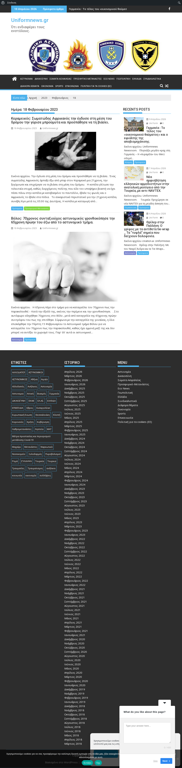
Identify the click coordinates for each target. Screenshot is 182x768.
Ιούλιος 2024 (72, 459)
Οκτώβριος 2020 (74, 647)
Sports (59, 86)
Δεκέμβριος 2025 (74, 388)
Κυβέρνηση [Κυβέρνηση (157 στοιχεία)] (43, 422)
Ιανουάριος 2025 (74, 434)
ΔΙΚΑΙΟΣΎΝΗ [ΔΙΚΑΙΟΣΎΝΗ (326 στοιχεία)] (18, 400)
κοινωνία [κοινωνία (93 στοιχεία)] (17, 475)
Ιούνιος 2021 (72, 614)
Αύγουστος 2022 (74, 555)
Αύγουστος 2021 (74, 605)
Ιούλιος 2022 (72, 559)
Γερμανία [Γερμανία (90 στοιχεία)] (54, 393)
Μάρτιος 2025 (73, 426)
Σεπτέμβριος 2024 (75, 451)
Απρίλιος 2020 (73, 672)
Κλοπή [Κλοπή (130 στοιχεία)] (56, 414)
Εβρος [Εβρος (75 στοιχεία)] (30, 407)
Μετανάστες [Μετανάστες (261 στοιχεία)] (30, 446)
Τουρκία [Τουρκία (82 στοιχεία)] (39, 461)
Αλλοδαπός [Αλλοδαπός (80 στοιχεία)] (18, 386)
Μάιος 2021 (71, 618)
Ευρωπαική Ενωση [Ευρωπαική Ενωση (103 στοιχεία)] (22, 414)
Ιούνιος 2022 (72, 564)
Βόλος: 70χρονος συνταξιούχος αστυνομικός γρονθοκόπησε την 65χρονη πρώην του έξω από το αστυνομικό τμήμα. (63, 220)
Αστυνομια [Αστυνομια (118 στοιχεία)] (17, 393)
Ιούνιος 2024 (72, 463)
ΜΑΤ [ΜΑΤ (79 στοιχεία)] (49, 429)
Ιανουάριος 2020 (74, 685)
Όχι (98, 763)
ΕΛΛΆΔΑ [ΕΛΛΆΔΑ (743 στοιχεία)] (51, 400)
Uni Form (152, 123)
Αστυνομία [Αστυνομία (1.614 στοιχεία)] (46, 386)
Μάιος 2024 (71, 468)
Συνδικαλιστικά (152, 78)
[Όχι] (177, 759)
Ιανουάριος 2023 (74, 534)
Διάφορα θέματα (29, 86)
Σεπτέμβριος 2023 (75, 501)
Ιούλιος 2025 (72, 409)
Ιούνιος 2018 (72, 731)
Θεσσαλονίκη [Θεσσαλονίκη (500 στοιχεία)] (42, 414)
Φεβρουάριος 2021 (76, 631)
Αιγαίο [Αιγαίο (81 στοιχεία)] (44, 379)
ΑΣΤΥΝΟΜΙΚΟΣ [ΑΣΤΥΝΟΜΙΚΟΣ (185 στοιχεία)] (19, 379)
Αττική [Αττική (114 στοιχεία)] (30, 393)
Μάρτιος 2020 (73, 676)
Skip (155, 761)
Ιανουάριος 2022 (74, 585)
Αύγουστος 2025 (74, 405)
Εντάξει (87, 763)
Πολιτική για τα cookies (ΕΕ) (96, 86)
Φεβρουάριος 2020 (76, 681)
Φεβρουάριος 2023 (76, 530)
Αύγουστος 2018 (74, 722)
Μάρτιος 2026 (73, 376)
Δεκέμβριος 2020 (74, 639)
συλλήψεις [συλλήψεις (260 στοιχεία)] (45, 475)
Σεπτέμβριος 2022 (75, 551)
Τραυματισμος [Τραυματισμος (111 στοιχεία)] (35, 468)
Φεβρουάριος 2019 (76, 697)
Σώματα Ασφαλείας (61, 78)
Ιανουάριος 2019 (74, 702)
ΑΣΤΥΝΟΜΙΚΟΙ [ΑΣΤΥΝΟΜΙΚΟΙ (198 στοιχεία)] (36, 372)
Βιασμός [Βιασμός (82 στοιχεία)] (41, 393)
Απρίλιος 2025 (73, 422)
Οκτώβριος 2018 (74, 714)
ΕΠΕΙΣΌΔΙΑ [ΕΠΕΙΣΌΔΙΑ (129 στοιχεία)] (17, 407)
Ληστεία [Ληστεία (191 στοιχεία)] (39, 429)
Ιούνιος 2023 (72, 513)
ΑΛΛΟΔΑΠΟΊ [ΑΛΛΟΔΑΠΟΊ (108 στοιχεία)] (18, 372)
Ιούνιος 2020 (72, 664)
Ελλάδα (136, 78)
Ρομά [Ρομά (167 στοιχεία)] (15, 461)
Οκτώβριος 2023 (74, 497)
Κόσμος (128, 162)
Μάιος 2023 (71, 518)
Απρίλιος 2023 (73, 522)
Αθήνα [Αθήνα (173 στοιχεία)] (34, 379)
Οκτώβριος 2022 (74, 547)
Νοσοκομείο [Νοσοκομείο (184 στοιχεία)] (18, 454)
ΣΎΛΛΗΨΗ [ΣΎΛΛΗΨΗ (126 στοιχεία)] (26, 461)
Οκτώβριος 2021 (74, 597)
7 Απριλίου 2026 (156, 168)
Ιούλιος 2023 (72, 509)
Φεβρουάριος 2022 (76, 580)
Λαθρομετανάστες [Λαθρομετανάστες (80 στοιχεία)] (21, 429)
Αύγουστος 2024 (74, 455)
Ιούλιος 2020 (72, 660)
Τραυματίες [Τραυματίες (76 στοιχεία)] (18, 468)
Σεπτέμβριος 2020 (75, 651)
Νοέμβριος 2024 (74, 442)
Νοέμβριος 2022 (74, 543)
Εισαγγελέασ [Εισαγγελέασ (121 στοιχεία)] (43, 407)
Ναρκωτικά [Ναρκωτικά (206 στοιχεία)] (46, 446)
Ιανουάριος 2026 (74, 384)
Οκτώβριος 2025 (74, 396)
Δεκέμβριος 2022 (74, 539)
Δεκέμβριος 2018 (74, 706)
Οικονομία (47, 86)
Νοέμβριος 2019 (74, 693)
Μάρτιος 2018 (73, 743)
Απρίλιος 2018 (73, 739)
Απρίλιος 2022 (73, 572)
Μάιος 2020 (71, 668)
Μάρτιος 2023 (73, 526)
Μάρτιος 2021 (73, 626)
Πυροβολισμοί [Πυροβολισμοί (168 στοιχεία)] (53, 454)
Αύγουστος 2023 (74, 505)
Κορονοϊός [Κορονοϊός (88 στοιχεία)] (17, 422)
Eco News (109, 78)
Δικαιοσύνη (41, 78)
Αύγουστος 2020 (74, 656)
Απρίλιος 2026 (73, 371)
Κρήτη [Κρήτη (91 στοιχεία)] (30, 422)
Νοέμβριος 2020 (74, 643)
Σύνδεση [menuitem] (11, 2)
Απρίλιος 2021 (73, 622)
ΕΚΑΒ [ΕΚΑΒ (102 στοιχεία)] (31, 400)
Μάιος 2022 (71, 568)
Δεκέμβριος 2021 (74, 589)
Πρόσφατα (17, 208)
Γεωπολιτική (123, 78)
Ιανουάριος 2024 (74, 484)
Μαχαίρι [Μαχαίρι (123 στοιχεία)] (16, 446)
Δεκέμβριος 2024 (74, 438)
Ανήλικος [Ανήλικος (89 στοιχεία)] (32, 386)
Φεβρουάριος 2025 (76, 430)
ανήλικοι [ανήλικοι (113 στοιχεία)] (51, 468)
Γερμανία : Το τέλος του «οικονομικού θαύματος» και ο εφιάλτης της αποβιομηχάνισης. (124, 9)
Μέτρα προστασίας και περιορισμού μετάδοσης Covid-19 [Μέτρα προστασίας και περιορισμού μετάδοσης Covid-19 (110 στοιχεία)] (31, 438)
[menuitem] (3, 3)
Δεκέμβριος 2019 (74, 689)
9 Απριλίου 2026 (156, 119)
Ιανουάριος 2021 (74, 635)
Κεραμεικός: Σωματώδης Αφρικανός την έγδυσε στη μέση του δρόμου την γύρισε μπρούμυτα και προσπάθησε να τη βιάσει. (61, 120)
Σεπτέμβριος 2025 (75, 401)
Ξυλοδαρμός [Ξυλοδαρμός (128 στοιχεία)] (35, 454)
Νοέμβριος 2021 (74, 593)
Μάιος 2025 (71, 417)
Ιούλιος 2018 (72, 727)
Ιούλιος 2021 (72, 610)
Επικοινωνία (72, 86)
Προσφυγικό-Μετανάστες (88, 78)
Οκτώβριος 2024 (74, 447)
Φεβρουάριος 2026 (76, 380)
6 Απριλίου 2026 (156, 213)
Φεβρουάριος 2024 (76, 480)
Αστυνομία (26, 78)
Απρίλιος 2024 (73, 472)
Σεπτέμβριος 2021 (75, 601)
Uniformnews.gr (29, 20)
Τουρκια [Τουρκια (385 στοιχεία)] (51, 461)
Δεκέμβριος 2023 (74, 488)
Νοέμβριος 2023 (74, 493)
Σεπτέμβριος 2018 (75, 718)
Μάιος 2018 (71, 735)
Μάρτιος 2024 (73, 476)
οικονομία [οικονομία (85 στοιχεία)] (30, 475)
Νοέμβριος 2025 (74, 392)
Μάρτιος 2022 (73, 576)
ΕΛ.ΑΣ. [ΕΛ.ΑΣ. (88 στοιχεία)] (41, 400)
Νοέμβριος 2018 (74, 710)
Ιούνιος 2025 (72, 413)
